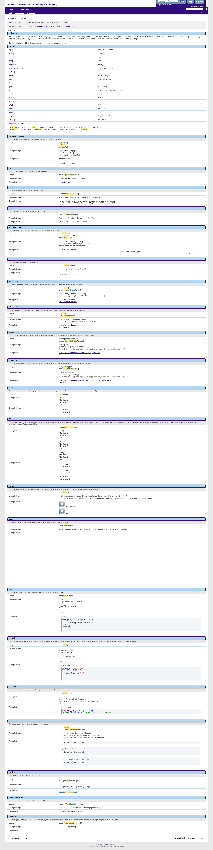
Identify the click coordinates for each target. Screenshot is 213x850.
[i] (12, 50)
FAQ (10, 13)
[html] (11, 109)
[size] (11, 57)
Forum (12, 9)
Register (199, 2)
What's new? (25, 9)
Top (202, 838)
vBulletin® (106, 845)
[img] (11, 94)
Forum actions (19, 13)
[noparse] (12, 116)
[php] (11, 105)
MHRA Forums (64, 327)
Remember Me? (165, 5)
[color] (11, 53)
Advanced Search (200, 13)
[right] (15, 68)
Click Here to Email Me (68, 302)
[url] (10, 79)
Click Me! (62, 355)
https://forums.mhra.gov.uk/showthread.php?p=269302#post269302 (85, 380)
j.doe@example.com (67, 300)
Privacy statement (192, 838)
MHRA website (178, 838)
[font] (11, 61)
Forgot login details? (197, 6)
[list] (10, 90)
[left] (10, 68)
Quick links (31, 13)
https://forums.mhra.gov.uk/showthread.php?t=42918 (79, 353)
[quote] (11, 112)
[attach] (12, 120)
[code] (11, 101)
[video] (11, 98)
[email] (11, 75)
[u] (15, 50)
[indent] (12, 72)
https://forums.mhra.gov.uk (69, 325)
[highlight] (12, 64)
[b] (10, 50)
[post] (11, 87)
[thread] (12, 83)
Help (190, 2)
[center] (21, 68)
